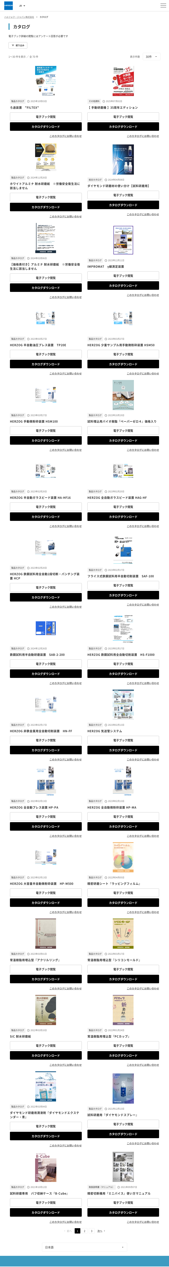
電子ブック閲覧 (46, 116)
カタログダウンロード (46, 126)
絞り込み (18, 45)
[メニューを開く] (163, 5)
